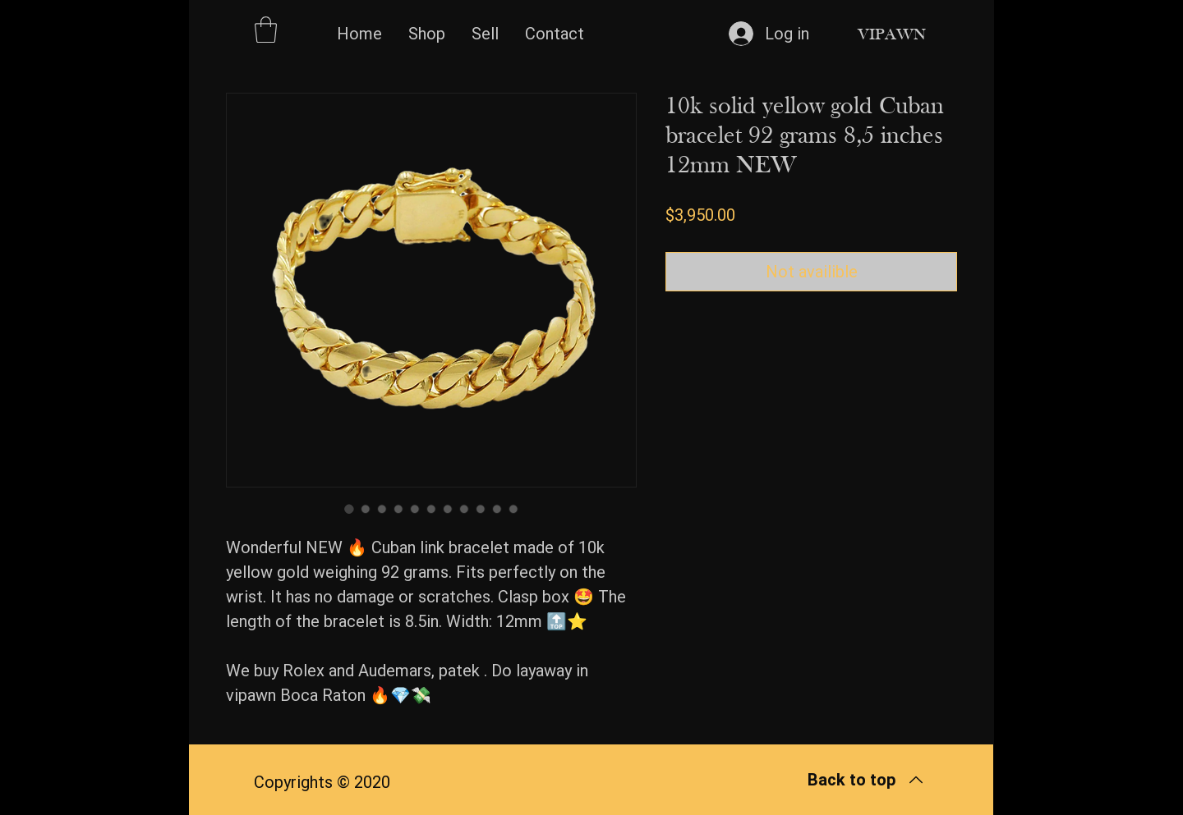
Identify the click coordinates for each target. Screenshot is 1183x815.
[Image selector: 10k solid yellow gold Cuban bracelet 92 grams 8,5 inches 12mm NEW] (349, 509)
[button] (266, 29)
